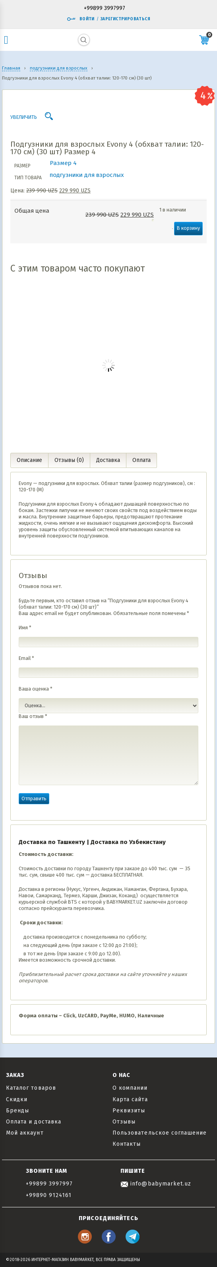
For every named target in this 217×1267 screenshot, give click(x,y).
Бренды (17, 1110)
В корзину (188, 228)
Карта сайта (130, 1099)
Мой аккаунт (25, 1132)
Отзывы (124, 1121)
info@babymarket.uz (155, 1183)
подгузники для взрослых (87, 175)
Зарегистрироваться (125, 19)
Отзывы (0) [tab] (69, 460)
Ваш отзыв (33, 716)
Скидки (16, 1099)
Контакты (126, 1144)
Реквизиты (128, 1110)
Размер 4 (63, 163)
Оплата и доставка (33, 1121)
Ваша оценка (35, 689)
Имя (25, 628)
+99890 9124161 (49, 1195)
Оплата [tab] (141, 460)
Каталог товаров (31, 1088)
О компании (130, 1088)
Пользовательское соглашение (159, 1132)
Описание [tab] (29, 460)
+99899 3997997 (104, 8)
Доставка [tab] (108, 460)
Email (26, 658)
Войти (81, 19)
